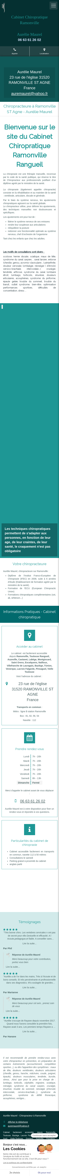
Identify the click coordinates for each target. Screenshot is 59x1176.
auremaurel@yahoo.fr (29, 93)
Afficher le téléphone (18, 1122)
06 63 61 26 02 (32, 801)
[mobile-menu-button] (53, 6)
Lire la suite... (29, 943)
